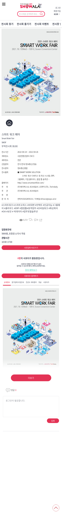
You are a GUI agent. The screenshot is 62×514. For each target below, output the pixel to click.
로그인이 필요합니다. (15, 400)
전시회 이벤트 (42, 24)
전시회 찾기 (7, 24)
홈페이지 (9, 123)
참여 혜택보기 (31, 269)
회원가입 (57, 11)
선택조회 (41, 14)
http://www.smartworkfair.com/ (30, 182)
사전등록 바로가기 (31, 247)
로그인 (58, 7)
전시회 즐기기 (24, 24)
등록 (53, 420)
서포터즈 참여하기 (31, 275)
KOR (56, 14)
